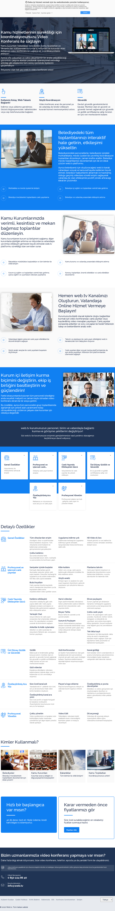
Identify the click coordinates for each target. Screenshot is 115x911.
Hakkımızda (45, 900)
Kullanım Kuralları (7, 900)
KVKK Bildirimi (34, 900)
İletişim (79, 900)
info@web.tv (15, 885)
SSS (52, 900)
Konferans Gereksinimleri (65, 900)
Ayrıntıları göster (46, 13)
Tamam (85, 12)
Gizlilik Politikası (21, 900)
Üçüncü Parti (36, 13)
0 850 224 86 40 (17, 877)
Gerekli (28, 13)
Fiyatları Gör (71, 830)
